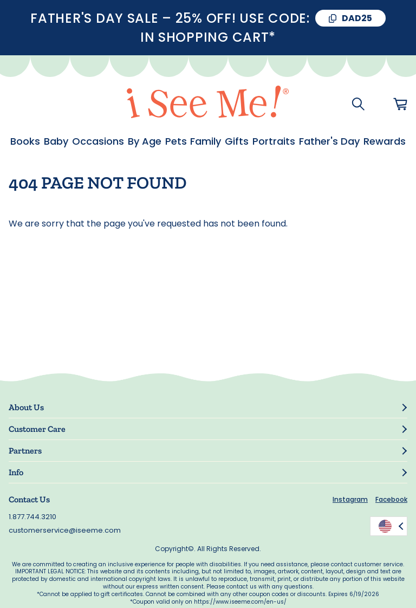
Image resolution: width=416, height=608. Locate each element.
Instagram (350, 499)
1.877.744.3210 (32, 517)
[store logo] (208, 104)
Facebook (391, 499)
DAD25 (357, 18)
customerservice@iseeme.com (65, 530)
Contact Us (29, 499)
